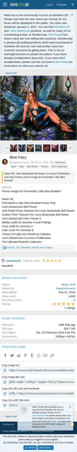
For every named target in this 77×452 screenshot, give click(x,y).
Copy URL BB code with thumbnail (20, 388)
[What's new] (72, 4)
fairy (22, 166)
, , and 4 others (29, 247)
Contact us (8, 424)
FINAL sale (56, 421)
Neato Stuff (68, 284)
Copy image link (10, 365)
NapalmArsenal (20, 162)
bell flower (60, 162)
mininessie (14, 260)
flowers (44, 166)
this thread (62, 61)
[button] (5, 4)
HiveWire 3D (62, 26)
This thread (55, 34)
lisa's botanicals (59, 166)
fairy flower (32, 166)
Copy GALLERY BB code (15, 400)
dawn (13, 166)
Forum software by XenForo (28, 431)
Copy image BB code (13, 377)
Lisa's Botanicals (19, 30)
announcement (39, 415)
